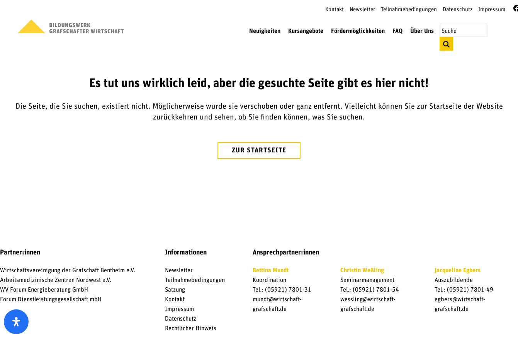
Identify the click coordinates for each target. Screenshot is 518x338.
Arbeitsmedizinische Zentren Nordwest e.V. (55, 280)
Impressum (492, 9)
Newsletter (362, 9)
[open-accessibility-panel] (16, 321)
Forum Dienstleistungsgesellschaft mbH (51, 299)
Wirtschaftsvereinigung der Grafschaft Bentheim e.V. (67, 270)
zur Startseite (259, 150)
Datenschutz (457, 9)
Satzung (175, 290)
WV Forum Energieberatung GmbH (44, 290)
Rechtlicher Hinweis (190, 328)
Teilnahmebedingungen (409, 9)
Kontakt (334, 9)
